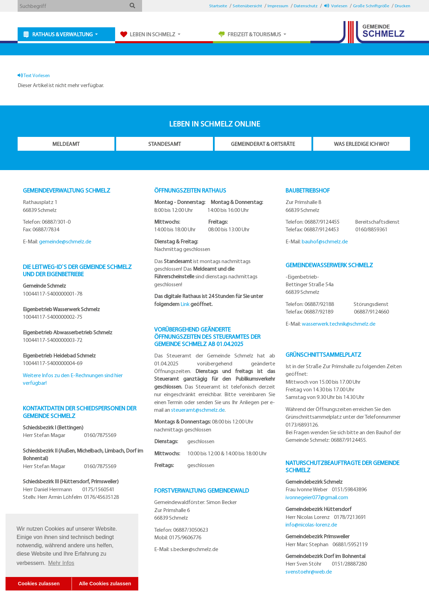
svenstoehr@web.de (309, 571)
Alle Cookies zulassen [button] (105, 583)
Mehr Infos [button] (61, 563)
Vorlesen (335, 5)
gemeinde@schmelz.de (65, 241)
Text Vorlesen (34, 75)
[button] (132, 5)
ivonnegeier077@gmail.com (317, 497)
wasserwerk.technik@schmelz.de (338, 323)
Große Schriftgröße (371, 5)
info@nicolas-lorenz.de (311, 524)
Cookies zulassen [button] (39, 583)
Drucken (402, 5)
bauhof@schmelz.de (325, 241)
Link (184, 303)
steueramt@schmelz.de (198, 409)
